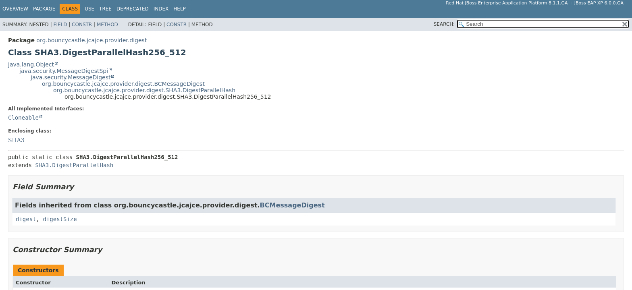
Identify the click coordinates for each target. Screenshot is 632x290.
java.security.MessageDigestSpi (63, 71)
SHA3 (16, 140)
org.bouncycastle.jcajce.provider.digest (91, 40)
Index (161, 9)
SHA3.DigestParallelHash (74, 165)
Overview (15, 9)
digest (26, 219)
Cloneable (23, 117)
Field (60, 24)
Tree (105, 9)
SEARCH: (444, 24)
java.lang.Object (31, 64)
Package (44, 9)
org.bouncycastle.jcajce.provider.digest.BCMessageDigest (123, 84)
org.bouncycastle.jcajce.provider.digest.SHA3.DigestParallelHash (144, 90)
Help (179, 9)
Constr (82, 24)
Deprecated (132, 9)
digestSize (60, 219)
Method (107, 24)
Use (89, 9)
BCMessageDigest (292, 205)
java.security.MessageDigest (70, 77)
